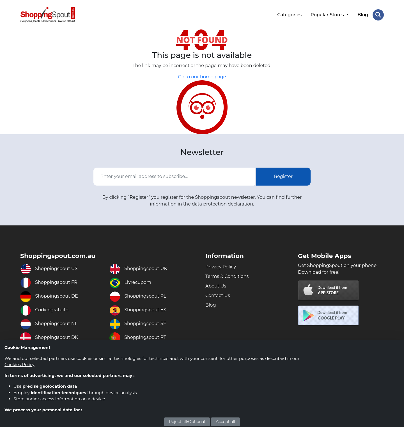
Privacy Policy (220, 267)
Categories (289, 14)
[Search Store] (378, 14)
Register (283, 176)
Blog (362, 14)
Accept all (225, 421)
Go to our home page (202, 76)
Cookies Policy (19, 364)
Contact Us (217, 295)
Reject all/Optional (187, 421)
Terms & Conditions (227, 276)
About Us (215, 286)
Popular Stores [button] (328, 14)
